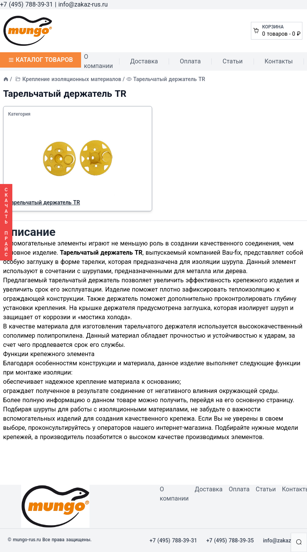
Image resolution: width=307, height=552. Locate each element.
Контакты (279, 61)
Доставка (144, 61)
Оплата (190, 61)
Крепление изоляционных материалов (71, 79)
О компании (98, 61)
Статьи (232, 61)
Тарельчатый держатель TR (44, 202)
